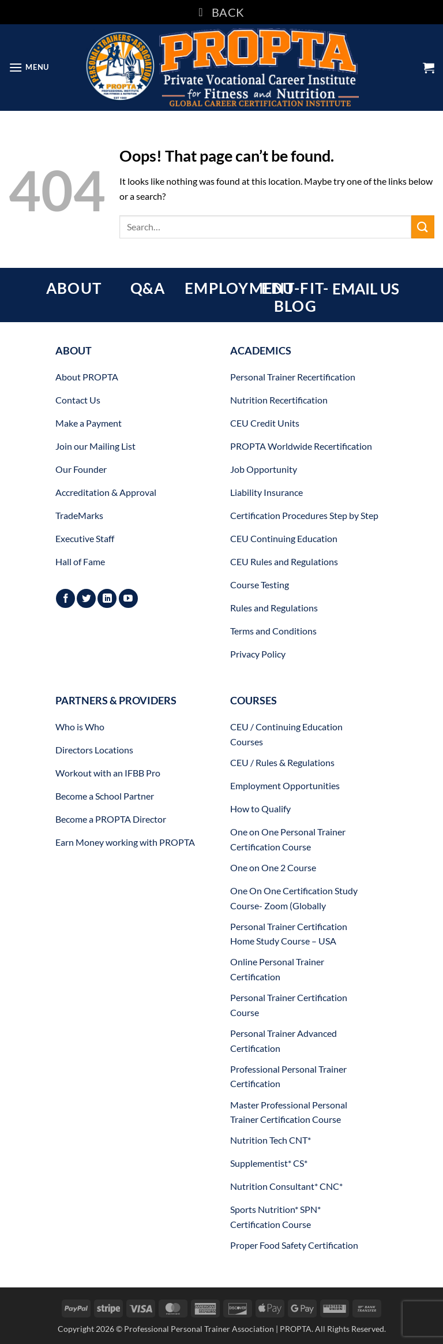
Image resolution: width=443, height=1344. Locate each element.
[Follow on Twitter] (86, 598)
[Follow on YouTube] (128, 598)
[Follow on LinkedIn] (107, 598)
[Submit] (422, 226)
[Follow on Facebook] (65, 598)
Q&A (148, 288)
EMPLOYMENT (240, 288)
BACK (221, 12)
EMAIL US (365, 288)
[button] (29, 67)
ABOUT (74, 288)
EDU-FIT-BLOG (295, 297)
